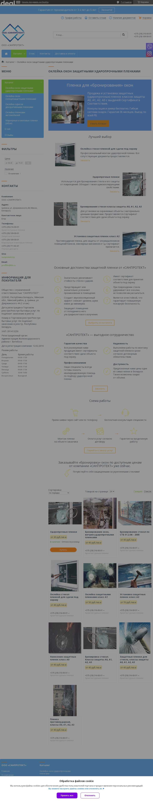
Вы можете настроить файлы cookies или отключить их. (75, 788)
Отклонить (90, 795)
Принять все (67, 795)
